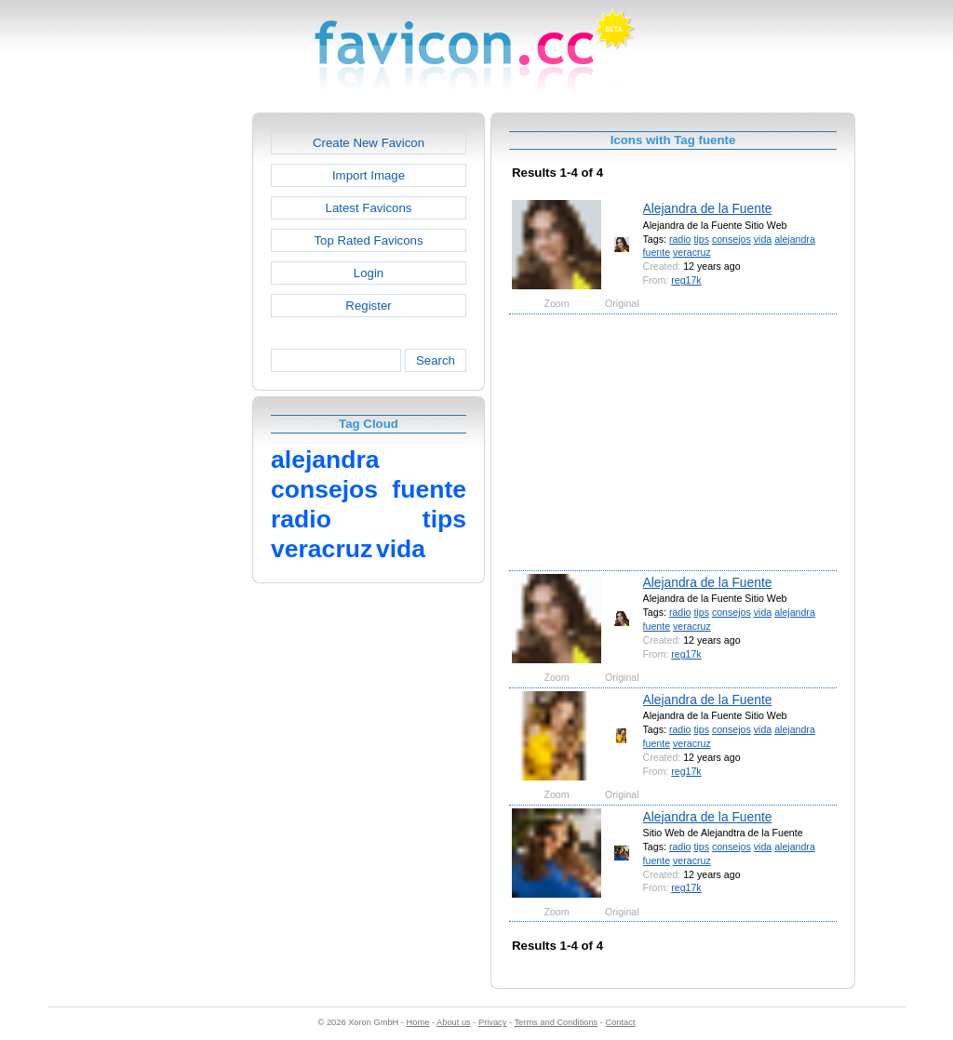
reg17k (686, 280)
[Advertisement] (172, 392)
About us (453, 1022)
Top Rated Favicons (368, 240)
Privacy (492, 1022)
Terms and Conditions (555, 1022)
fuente (657, 252)
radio (680, 239)
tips (701, 239)
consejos (731, 239)
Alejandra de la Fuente (707, 208)
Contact (621, 1022)
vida (763, 239)
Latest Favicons (369, 208)
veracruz (692, 252)
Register (368, 306)
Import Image (368, 175)
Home (418, 1022)
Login (368, 273)
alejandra (794, 239)
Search (435, 360)
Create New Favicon (368, 143)
